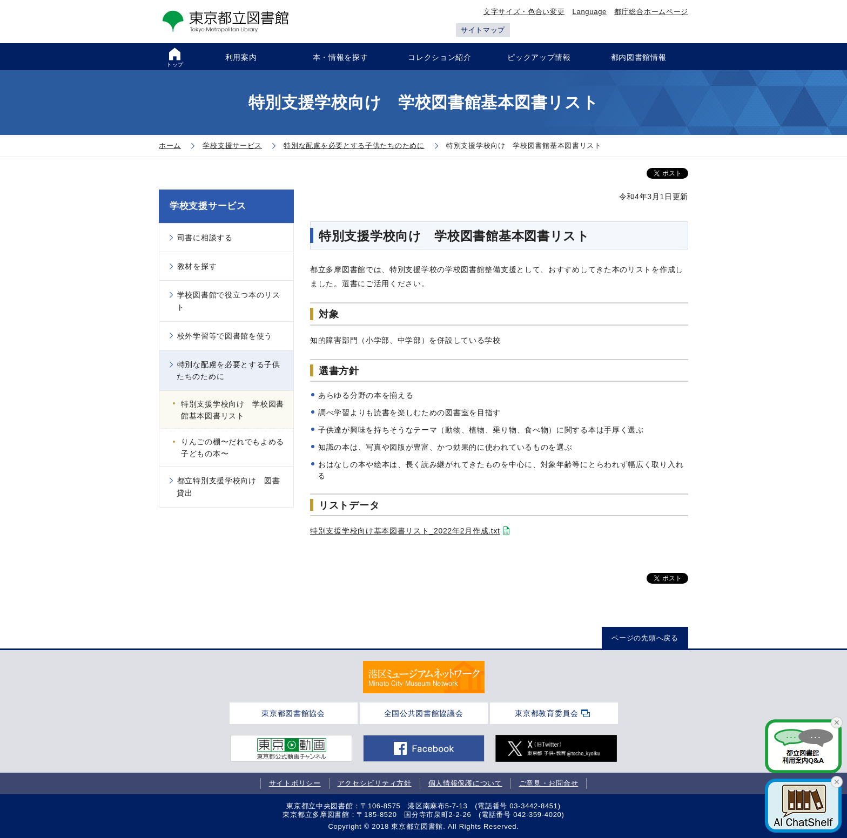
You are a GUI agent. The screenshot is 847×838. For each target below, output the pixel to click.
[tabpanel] (424, 677)
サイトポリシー (295, 783)
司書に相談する (205, 237)
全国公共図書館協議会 (423, 713)
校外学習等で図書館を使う (224, 336)
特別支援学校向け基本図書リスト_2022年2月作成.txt (405, 530)
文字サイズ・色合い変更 (524, 12)
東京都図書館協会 (293, 713)
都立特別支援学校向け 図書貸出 (228, 486)
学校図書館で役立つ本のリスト (228, 300)
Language (590, 12)
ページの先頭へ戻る (644, 638)
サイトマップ (483, 30)
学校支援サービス (208, 206)
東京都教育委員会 (547, 713)
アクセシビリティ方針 (375, 783)
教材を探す (197, 266)
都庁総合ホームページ (651, 12)
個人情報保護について (465, 783)
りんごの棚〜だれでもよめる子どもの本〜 (232, 447)
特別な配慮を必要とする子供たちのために (228, 370)
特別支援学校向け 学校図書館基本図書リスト (232, 410)
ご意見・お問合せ (549, 783)
